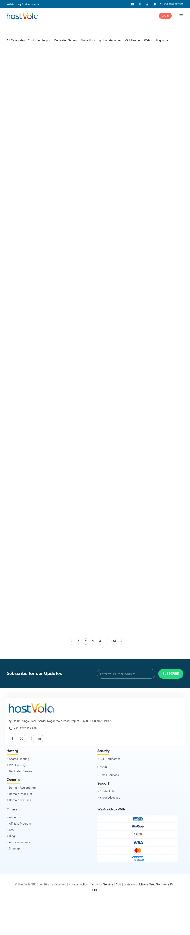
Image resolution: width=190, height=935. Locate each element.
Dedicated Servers (66, 40)
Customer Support (40, 40)
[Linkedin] (154, 4)
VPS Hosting (133, 40)
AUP (118, 885)
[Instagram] (147, 4)
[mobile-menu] (179, 16)
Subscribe (171, 674)
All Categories (16, 40)
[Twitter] (139, 4)
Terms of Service (101, 885)
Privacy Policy (78, 885)
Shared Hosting (91, 40)
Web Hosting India (156, 40)
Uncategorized (112, 40)
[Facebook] (132, 4)
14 (114, 642)
